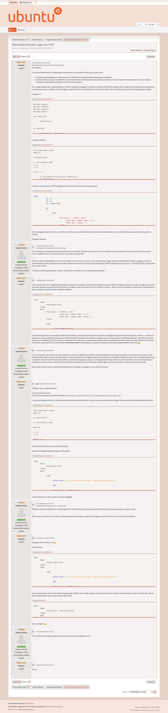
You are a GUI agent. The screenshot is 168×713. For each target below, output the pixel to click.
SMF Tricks (30, 703)
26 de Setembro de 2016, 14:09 (47, 383)
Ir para (125, 692)
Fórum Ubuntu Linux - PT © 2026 (147, 707)
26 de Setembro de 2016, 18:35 (45, 538)
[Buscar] (146, 24)
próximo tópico (150, 50)
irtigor (22, 244)
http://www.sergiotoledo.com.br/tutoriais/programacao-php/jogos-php (94, 395)
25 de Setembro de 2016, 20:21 (45, 246)
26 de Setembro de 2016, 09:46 (45, 350)
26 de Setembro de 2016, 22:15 (45, 631)
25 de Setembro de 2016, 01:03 (41, 62)
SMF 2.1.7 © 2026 (15, 709)
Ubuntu (48, 706)
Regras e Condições (141, 710)
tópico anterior (136, 50)
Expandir (49, 99)
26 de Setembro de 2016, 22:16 (45, 665)
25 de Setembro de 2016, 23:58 (45, 280)
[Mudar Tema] (35, 2)
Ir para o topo (17, 682)
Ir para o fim (16, 56)
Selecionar (41, 99)
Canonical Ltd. (58, 706)
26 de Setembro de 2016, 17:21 (45, 503)
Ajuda (132, 710)
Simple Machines (28, 709)
